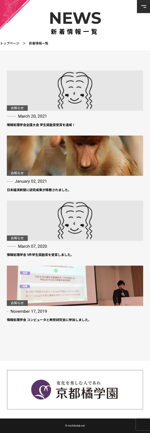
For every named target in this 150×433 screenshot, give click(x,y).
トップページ (9, 43)
